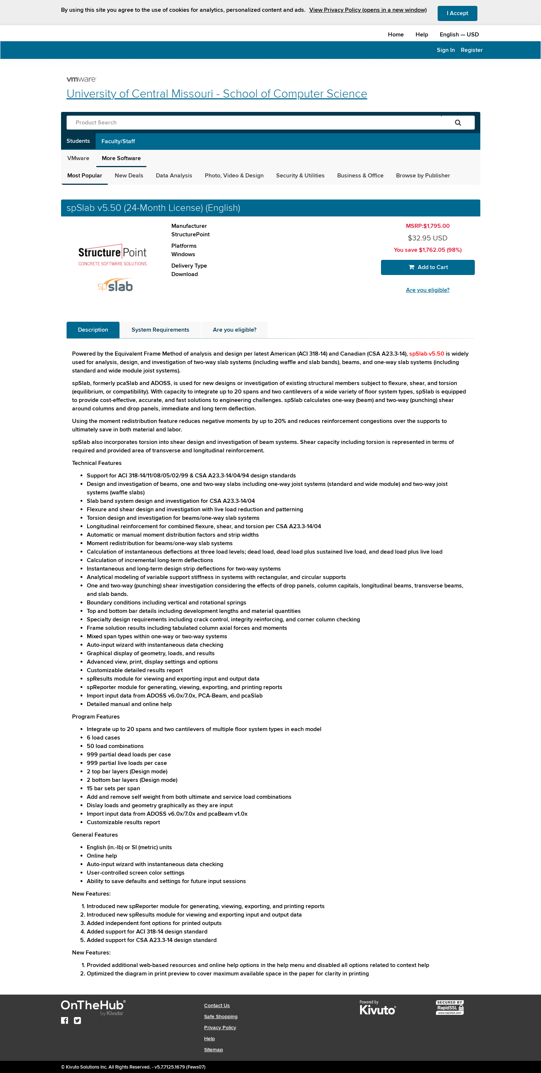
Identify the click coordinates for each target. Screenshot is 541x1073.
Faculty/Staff (118, 141)
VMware (78, 158)
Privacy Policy (220, 1027)
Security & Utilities (300, 175)
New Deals (129, 175)
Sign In (446, 50)
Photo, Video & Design (234, 175)
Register (472, 50)
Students (78, 141)
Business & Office (360, 175)
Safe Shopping (221, 1016)
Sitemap (213, 1049)
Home (396, 34)
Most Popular (84, 175)
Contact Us (217, 1005)
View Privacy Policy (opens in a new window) (368, 10)
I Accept (462, 13)
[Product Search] (254, 123)
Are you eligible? (427, 290)
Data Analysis (174, 175)
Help (422, 34)
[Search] (458, 122)
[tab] (93, 330)
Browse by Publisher (423, 175)
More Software (121, 158)
